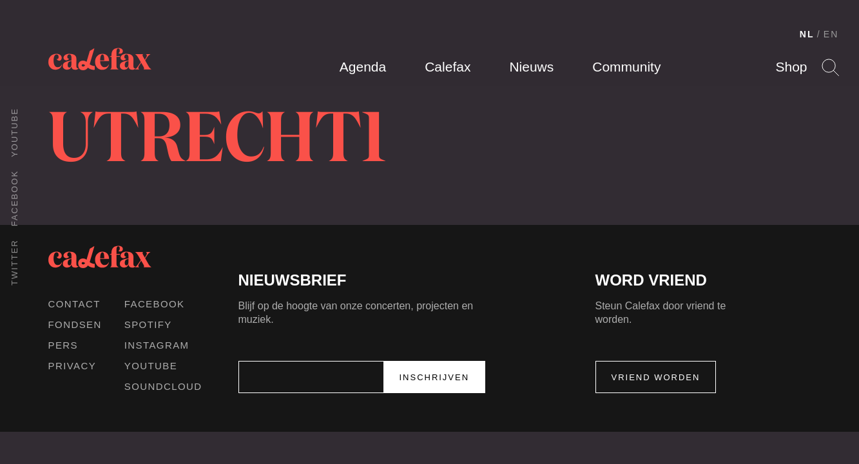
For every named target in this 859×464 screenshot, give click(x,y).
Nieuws (531, 66)
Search (830, 67)
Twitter (14, 262)
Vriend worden (656, 377)
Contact (74, 303)
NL (807, 34)
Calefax (447, 66)
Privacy (72, 365)
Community (626, 66)
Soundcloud (163, 386)
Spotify (148, 324)
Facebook (14, 198)
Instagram (156, 345)
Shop (791, 66)
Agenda (363, 66)
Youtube (14, 132)
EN (831, 34)
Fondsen (75, 324)
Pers (63, 345)
